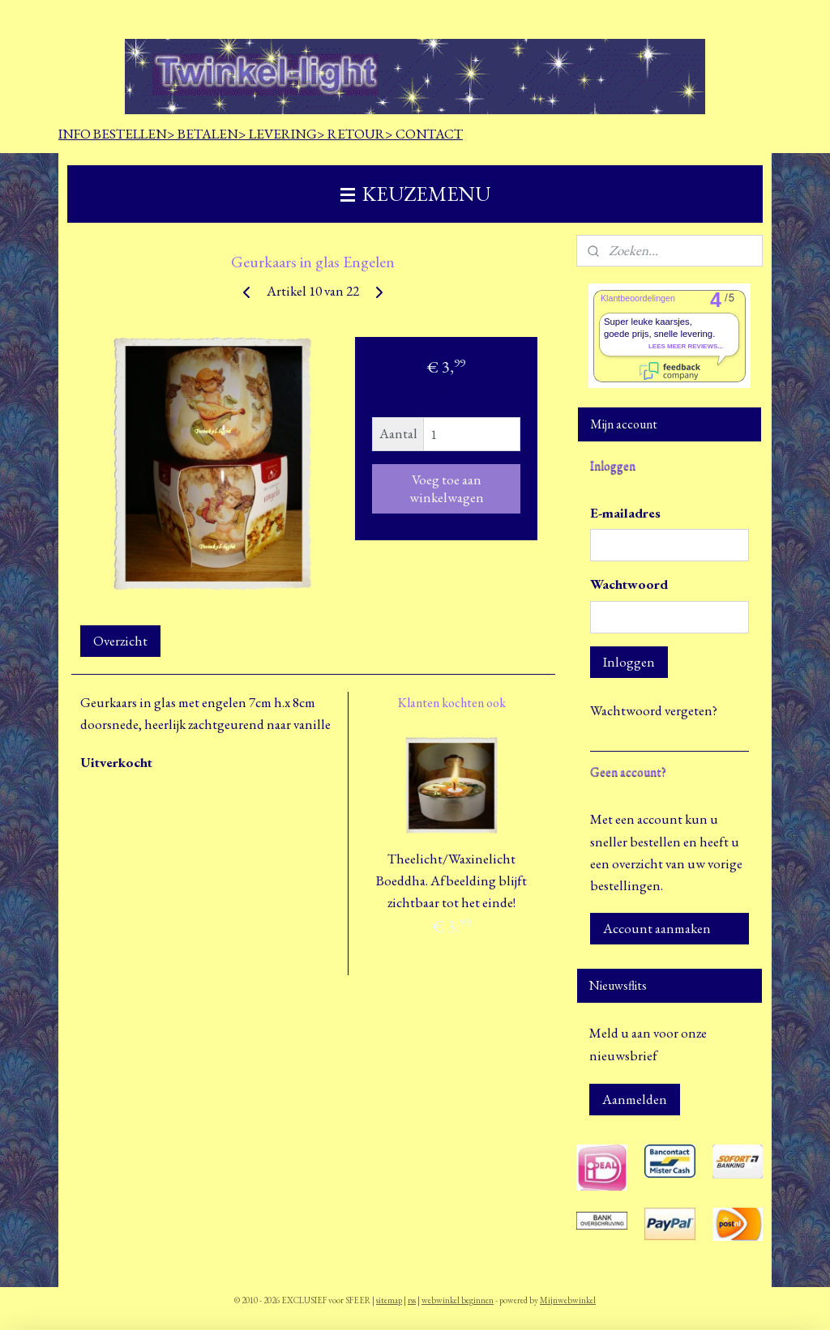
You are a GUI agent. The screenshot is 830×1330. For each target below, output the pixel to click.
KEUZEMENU (415, 193)
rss (412, 1300)
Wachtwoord (629, 584)
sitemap (389, 1300)
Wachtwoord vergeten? (653, 710)
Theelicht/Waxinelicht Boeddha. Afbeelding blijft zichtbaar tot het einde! (451, 880)
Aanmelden (634, 1099)
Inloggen (629, 662)
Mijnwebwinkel (568, 1300)
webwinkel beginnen (457, 1300)
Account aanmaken (657, 928)
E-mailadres (625, 513)
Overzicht (120, 641)
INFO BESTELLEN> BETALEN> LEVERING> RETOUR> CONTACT (260, 134)
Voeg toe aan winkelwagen (446, 488)
